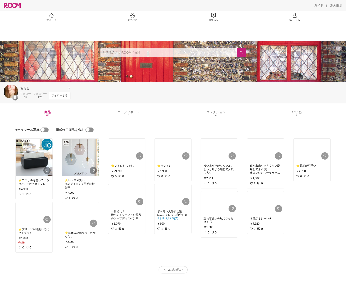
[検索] (241, 52)
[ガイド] (319, 5)
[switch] (44, 130)
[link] (34, 157)
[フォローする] (59, 95)
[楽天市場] (336, 5)
